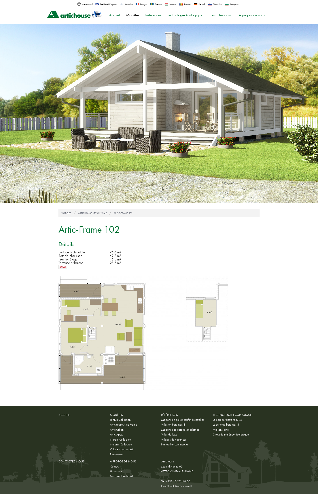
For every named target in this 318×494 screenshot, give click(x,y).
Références (153, 15)
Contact (114, 466)
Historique (116, 471)
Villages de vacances (173, 439)
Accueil (114, 15)
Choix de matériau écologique (231, 434)
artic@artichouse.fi (181, 486)
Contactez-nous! (220, 15)
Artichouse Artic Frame (92, 213)
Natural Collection (121, 444)
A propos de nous (252, 15)
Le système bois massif (226, 424)
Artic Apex (116, 434)
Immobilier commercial (174, 444)
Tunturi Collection (120, 420)
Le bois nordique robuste (227, 420)
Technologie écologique (184, 15)
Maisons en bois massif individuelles (182, 420)
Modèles (132, 15)
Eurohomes (116, 454)
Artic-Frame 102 (123, 213)
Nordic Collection (120, 439)
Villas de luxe (169, 434)
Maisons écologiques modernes (180, 430)
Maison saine (221, 430)
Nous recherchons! (121, 476)
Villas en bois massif (122, 449)
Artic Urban (117, 430)
